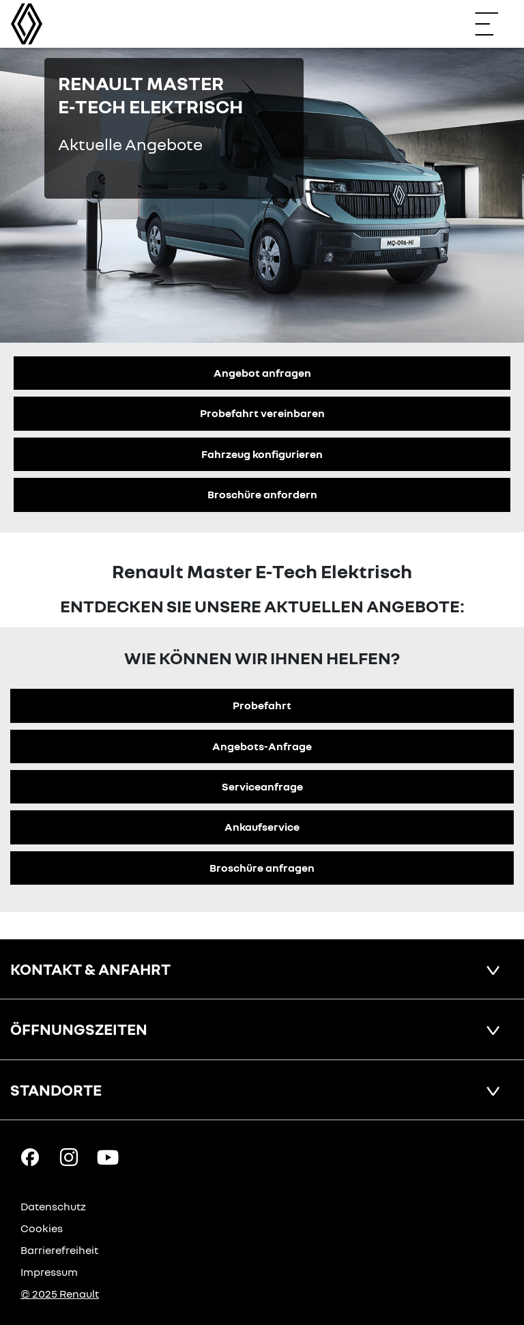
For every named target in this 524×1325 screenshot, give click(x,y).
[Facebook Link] (30, 1156)
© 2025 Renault (59, 1293)
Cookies (41, 1228)
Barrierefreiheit (59, 1250)
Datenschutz (53, 1206)
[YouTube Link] (108, 1156)
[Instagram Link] (69, 1156)
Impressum (49, 1272)
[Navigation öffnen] (493, 24)
